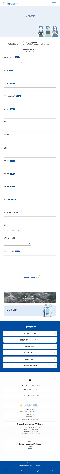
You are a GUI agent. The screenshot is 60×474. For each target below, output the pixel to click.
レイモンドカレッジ (30, 395)
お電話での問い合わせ (30, 366)
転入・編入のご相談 (30, 333)
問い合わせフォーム (30, 353)
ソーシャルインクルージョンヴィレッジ (30, 385)
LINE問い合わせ (30, 359)
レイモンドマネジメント (30, 390)
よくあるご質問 (11, 310)
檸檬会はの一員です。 (30, 445)
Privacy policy (30, 462)
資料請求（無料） (30, 346)
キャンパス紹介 (30, 297)
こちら (35, 42)
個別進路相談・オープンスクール (30, 340)
